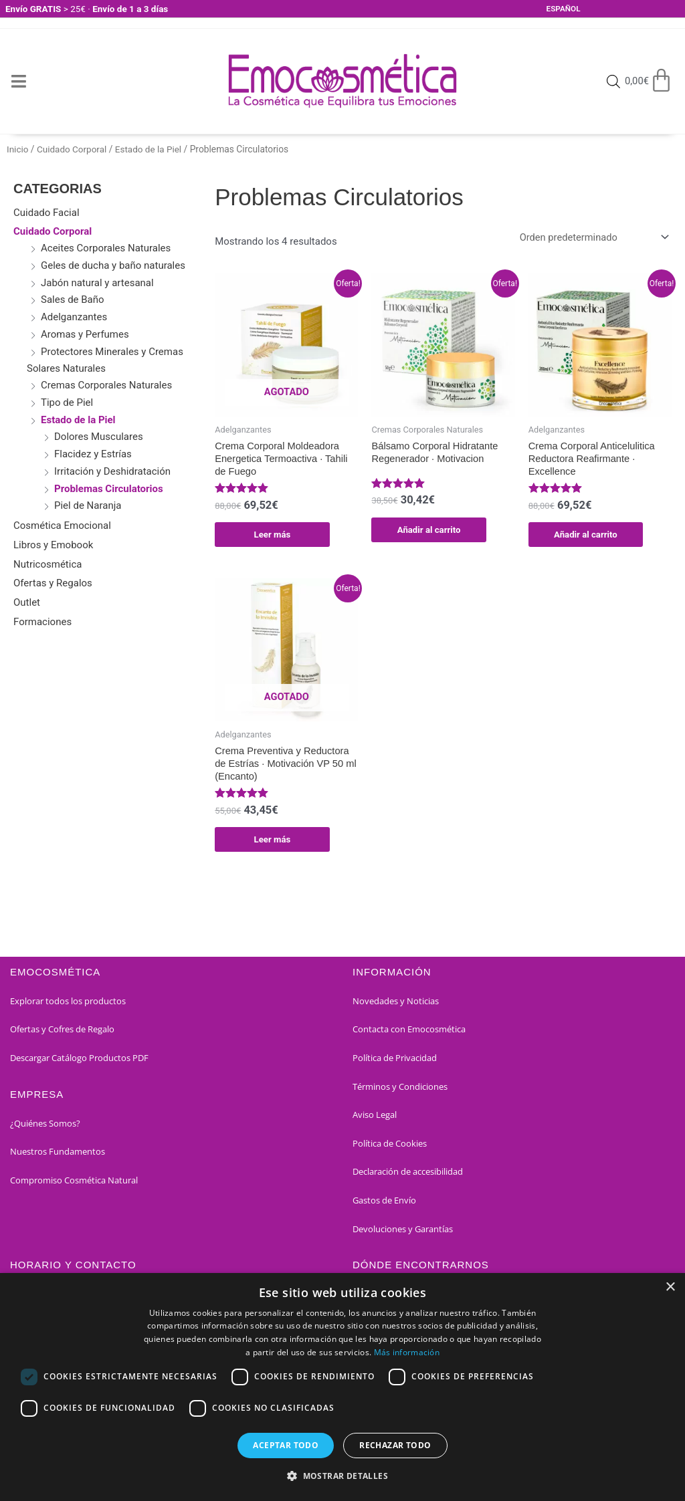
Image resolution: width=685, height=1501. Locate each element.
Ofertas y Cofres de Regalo (62, 1033)
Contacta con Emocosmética (409, 1033)
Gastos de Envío (384, 1203)
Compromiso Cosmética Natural (74, 1183)
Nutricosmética (47, 564)
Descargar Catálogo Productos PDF (79, 1061)
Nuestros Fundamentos (57, 1155)
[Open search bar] (612, 81)
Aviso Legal (375, 1119)
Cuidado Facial (46, 213)
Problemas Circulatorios (108, 489)
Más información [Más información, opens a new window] (407, 1352)
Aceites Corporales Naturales (106, 248)
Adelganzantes (74, 317)
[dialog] (342, 1387)
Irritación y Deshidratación (112, 471)
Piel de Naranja (87, 505)
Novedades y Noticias (396, 1004)
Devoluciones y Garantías (403, 1232)
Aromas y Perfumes (85, 334)
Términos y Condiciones (400, 1090)
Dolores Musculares (98, 437)
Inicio (18, 149)
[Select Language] (581, 8)
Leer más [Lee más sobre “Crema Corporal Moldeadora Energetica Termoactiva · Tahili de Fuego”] (272, 535)
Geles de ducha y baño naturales (113, 265)
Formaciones (42, 622)
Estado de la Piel (151, 149)
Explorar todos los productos (68, 1004)
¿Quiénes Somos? (45, 1127)
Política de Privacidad (395, 1061)
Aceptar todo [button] (285, 1445)
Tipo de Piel (67, 402)
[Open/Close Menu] (18, 81)
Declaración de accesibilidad (408, 1175)
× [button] (670, 1287)
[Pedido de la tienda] (590, 238)
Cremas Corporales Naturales (106, 385)
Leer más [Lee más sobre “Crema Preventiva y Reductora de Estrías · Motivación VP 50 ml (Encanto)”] (272, 842)
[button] (342, 1476)
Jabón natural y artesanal (97, 283)
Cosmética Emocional (62, 525)
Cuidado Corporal (73, 149)
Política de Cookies (390, 1147)
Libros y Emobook (53, 545)
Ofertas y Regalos (52, 583)
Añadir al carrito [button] (429, 530)
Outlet (26, 602)
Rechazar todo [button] (395, 1445)
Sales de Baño (72, 300)
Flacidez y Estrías (93, 454)
